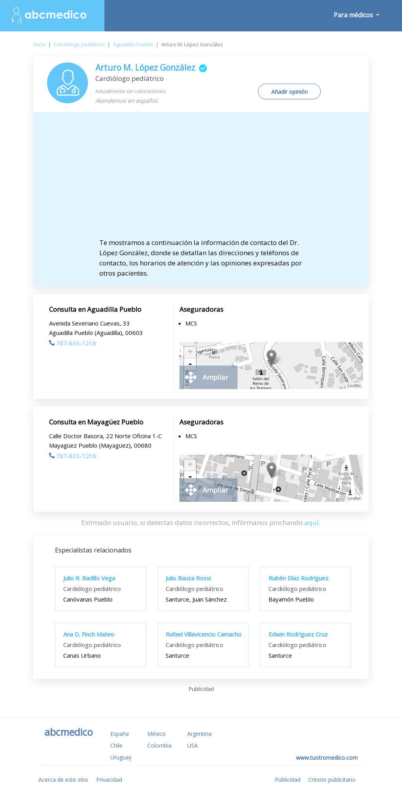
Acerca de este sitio (63, 779)
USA (192, 745)
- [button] (190, 364)
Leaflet (354, 385)
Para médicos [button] (354, 15)
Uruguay (121, 757)
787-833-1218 (72, 343)
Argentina (199, 733)
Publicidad (287, 779)
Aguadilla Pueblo (133, 44)
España (119, 733)
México (156, 733)
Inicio (39, 44)
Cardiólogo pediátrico (79, 44)
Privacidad (109, 779)
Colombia (159, 745)
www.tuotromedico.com (327, 757)
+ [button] (190, 352)
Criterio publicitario (332, 779)
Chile (116, 745)
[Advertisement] (200, 179)
